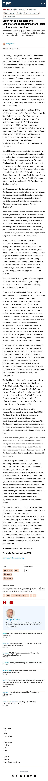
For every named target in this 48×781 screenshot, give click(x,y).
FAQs (5, 733)
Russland (17, 595)
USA (34, 595)
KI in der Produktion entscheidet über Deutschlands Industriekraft (19, 671)
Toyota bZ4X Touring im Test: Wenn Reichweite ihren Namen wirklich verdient (22, 644)
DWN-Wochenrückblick (33, 13)
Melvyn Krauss (10, 44)
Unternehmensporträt (10, 702)
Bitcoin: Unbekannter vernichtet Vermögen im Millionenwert (21, 693)
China (20, 13)
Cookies (6, 745)
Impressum (7, 728)
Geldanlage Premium (19, 9)
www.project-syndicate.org (13, 558)
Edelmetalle (32, 9)
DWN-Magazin (10, 13)
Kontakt (6, 759)
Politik (8, 595)
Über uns (7, 757)
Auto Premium (10, 16)
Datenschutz (8, 736)
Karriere (6, 750)
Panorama (6, 643)
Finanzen (5, 680)
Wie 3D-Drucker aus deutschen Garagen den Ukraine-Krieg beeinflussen (21, 654)
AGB (5, 731)
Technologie (7, 670)
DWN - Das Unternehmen (12, 762)
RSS (5, 748)
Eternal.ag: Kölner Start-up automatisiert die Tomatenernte (19, 703)
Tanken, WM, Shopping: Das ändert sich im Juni (25, 663)
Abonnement (8, 742)
